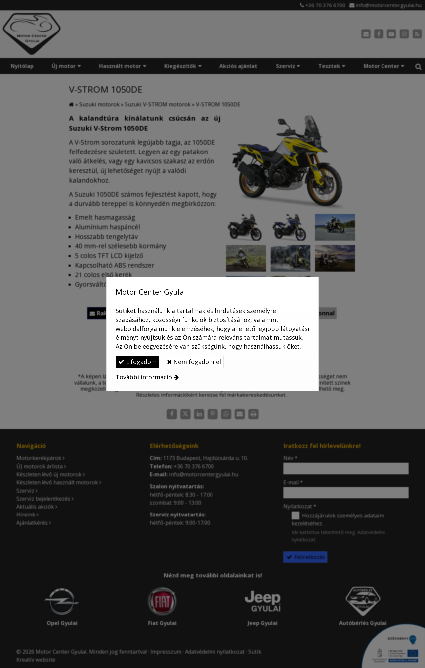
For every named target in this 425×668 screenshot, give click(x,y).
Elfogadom (137, 362)
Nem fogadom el (194, 362)
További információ (144, 377)
